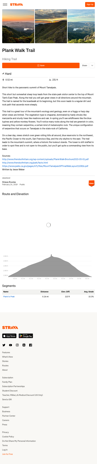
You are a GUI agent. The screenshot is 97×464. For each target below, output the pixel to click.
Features (6, 352)
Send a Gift (7, 399)
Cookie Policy (8, 436)
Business (6, 411)
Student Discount (9, 390)
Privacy (5, 432)
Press (4, 424)
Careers (5, 420)
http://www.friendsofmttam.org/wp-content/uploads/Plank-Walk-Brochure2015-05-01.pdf (45, 159)
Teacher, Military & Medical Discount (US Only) (22, 395)
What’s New (7, 356)
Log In (4, 449)
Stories (5, 361)
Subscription (7, 377)
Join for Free (7, 454)
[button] (18, 26)
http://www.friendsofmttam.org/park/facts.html (25, 162)
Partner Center (8, 416)
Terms (5, 445)
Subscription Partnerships (13, 386)
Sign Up (90, 4)
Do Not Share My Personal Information (19, 441)
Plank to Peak (9, 296)
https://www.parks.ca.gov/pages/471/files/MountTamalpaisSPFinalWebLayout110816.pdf (45, 166)
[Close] (5, 4)
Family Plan (7, 382)
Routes (5, 365)
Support (5, 407)
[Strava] (16, 4)
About (4, 370)
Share (84, 65)
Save (40, 65)
